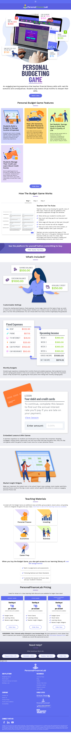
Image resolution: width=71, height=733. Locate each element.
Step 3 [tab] (43, 201)
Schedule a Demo (41, 685)
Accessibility (5, 703)
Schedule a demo (28, 656)
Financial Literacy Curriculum (9, 681)
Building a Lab (5, 683)
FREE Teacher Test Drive (35, 250)
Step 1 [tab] (28, 201)
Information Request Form (57, 635)
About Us (4, 697)
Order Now (35, 186)
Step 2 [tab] (35, 201)
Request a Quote (41, 687)
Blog (38, 679)
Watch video (35, 95)
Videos (38, 681)
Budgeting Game (6, 676)
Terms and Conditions (7, 701)
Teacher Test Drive (47, 656)
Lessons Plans (40, 676)
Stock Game (5, 679)
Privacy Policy (5, 699)
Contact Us (5, 695)
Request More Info (11, 656)
